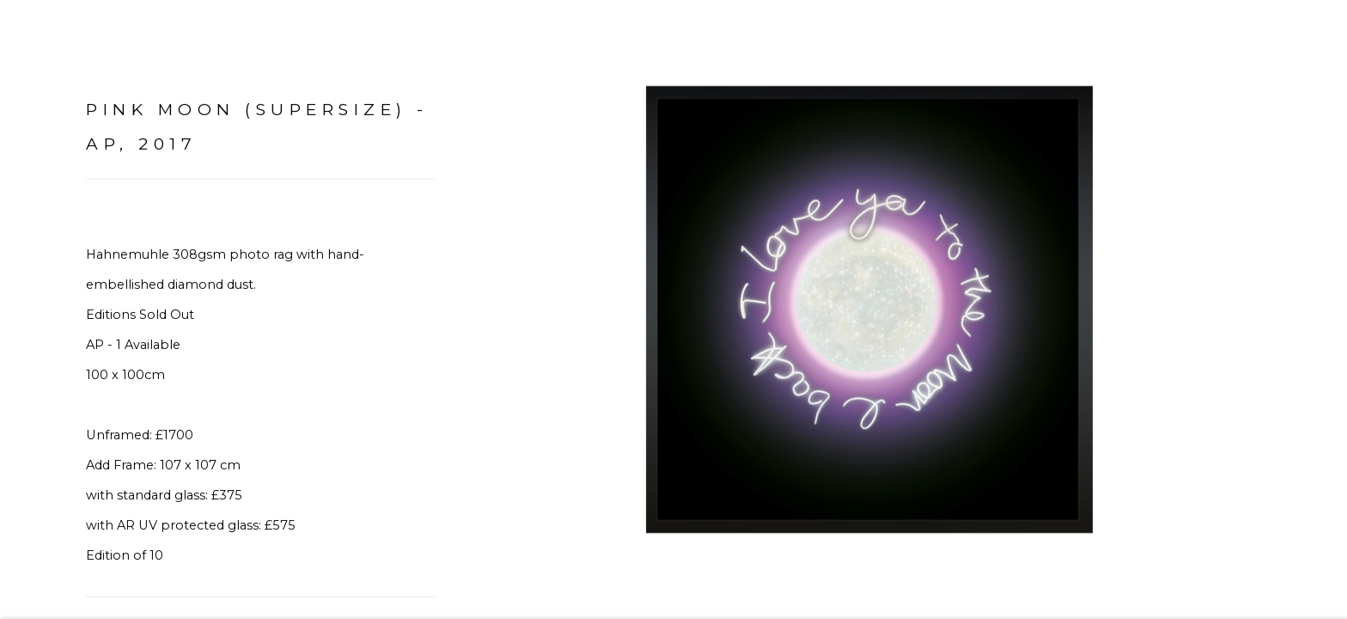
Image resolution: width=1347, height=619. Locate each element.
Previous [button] (37, 309)
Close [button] (1308, 39)
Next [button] (1310, 309)
